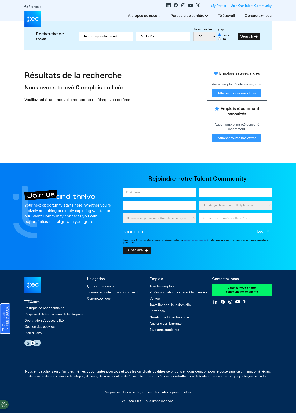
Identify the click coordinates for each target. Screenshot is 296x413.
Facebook (175, 5)
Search (246, 36)
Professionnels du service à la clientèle (178, 292)
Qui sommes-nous (100, 286)
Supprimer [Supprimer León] (268, 231)
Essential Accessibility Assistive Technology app (32, 343)
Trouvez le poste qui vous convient (112, 292)
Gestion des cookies (39, 326)
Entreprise (157, 311)
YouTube (190, 5)
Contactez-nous (258, 15)
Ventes (155, 298)
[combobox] (163, 36)
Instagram (183, 5)
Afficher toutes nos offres (236, 93)
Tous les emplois (162, 286)
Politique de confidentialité (44, 308)
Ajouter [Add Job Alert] (132, 232)
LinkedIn (168, 5)
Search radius (203, 29)
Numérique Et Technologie (169, 317)
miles (225, 35)
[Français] (34, 6)
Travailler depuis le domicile (170, 305)
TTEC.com (32, 302)
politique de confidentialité (196, 240)
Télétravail (226, 15)
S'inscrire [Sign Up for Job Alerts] (134, 250)
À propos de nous (142, 15)
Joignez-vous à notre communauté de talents (242, 290)
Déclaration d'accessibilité (44, 320)
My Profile (218, 5)
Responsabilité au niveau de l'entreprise (53, 314)
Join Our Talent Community (251, 5)
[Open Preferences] (4, 404)
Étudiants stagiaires (164, 330)
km (224, 39)
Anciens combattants (166, 323)
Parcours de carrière (187, 15)
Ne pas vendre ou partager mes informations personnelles (148, 392)
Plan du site (33, 333)
